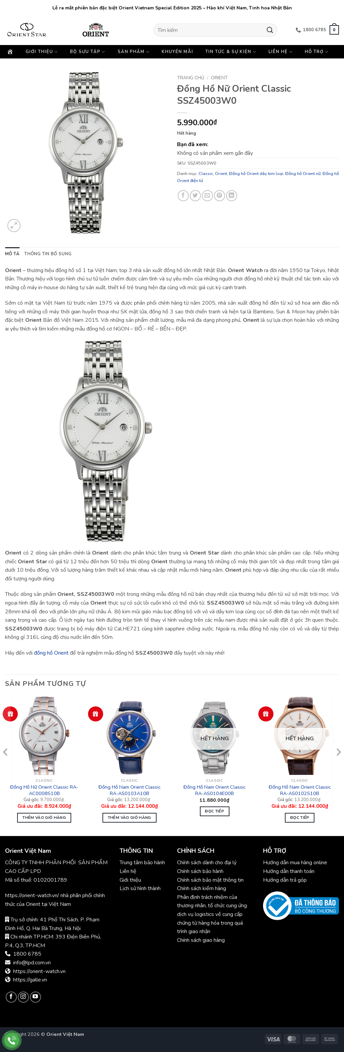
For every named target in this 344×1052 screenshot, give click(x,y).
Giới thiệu (42, 52)
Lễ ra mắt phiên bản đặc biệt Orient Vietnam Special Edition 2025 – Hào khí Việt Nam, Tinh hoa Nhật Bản (172, 8)
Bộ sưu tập (87, 52)
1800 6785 (27, 954)
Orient (219, 78)
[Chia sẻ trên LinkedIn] (231, 195)
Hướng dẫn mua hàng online (295, 862)
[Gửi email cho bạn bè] (207, 195)
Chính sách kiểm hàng (201, 888)
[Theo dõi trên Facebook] (11, 997)
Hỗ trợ (317, 52)
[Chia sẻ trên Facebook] (183, 195)
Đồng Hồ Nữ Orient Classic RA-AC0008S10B (44, 790)
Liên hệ (280, 52)
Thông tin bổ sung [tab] (48, 254)
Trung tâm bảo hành (142, 862)
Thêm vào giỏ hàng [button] (44, 817)
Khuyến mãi (177, 52)
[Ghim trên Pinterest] (219, 195)
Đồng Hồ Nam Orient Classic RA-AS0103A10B (129, 790)
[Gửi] (269, 30)
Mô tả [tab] (12, 254)
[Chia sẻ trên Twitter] (195, 195)
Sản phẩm (133, 52)
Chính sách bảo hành (201, 871)
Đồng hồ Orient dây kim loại (256, 174)
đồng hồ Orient (51, 653)
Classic (206, 174)
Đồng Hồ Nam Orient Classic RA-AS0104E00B (214, 790)
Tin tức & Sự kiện (230, 52)
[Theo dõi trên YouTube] (35, 997)
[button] (334, 29)
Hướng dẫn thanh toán (288, 871)
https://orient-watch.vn (39, 971)
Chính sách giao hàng (201, 940)
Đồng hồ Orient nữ (302, 174)
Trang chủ (190, 78)
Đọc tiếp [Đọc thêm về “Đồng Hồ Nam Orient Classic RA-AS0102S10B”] (299, 817)
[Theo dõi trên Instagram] (23, 997)
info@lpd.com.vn (32, 962)
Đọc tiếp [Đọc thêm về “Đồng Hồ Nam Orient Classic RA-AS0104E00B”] (214, 811)
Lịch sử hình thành (140, 888)
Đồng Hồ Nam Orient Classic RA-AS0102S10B (300, 790)
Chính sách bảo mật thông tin (210, 880)
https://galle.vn (30, 979)
